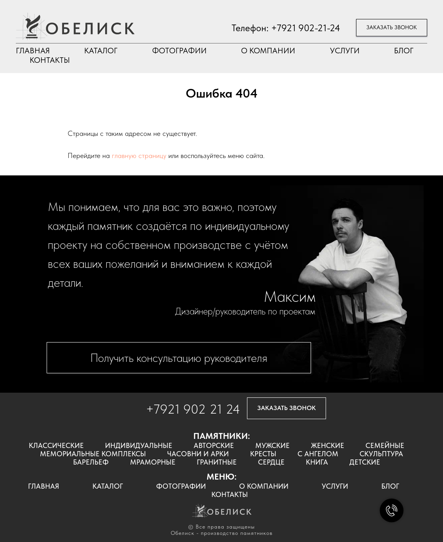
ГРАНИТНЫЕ (217, 462)
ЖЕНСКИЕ (327, 445)
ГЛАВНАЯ (33, 50)
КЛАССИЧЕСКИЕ (56, 445)
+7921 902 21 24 (193, 409)
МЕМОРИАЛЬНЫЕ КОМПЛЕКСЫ (93, 454)
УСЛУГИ (345, 50)
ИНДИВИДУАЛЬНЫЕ (138, 445)
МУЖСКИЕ (272, 445)
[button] (391, 28)
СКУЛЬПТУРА (381, 454)
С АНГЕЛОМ (318, 454)
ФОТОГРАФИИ (179, 50)
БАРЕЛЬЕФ (91, 462)
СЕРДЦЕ (271, 462)
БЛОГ (403, 50)
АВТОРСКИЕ (214, 445)
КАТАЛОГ (100, 50)
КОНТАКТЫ (50, 60)
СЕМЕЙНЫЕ (385, 445)
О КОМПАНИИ (268, 50)
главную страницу (139, 155)
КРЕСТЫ (263, 454)
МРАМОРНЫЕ (152, 462)
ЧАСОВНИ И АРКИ (198, 454)
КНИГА (317, 462)
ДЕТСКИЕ (364, 462)
